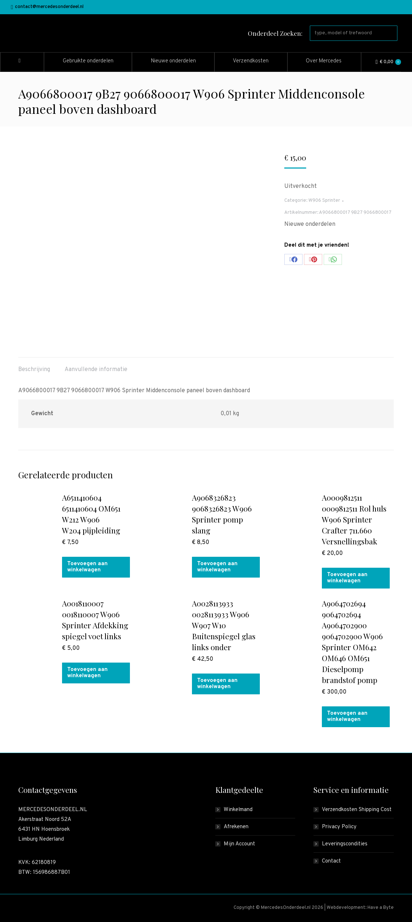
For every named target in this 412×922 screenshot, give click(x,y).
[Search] (353, 33)
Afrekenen (236, 826)
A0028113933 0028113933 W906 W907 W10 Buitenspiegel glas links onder (223, 625)
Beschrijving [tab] (34, 369)
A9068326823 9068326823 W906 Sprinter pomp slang (222, 513)
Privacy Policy (339, 826)
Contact (331, 861)
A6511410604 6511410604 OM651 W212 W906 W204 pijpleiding (91, 513)
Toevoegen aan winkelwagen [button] (87, 567)
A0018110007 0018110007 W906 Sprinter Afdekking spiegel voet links (95, 619)
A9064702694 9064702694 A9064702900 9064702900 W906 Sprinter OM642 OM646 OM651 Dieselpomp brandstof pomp (352, 641)
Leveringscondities (344, 844)
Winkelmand (238, 809)
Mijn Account (239, 844)
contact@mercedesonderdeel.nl (47, 7)
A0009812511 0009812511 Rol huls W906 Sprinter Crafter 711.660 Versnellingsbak (354, 519)
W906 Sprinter (324, 201)
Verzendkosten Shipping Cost (357, 809)
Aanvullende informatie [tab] (96, 369)
